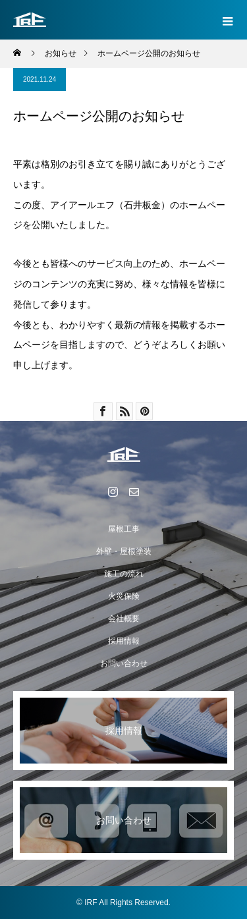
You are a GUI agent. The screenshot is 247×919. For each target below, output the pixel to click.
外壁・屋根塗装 (123, 551)
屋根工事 (124, 529)
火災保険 (124, 596)
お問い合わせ (124, 663)
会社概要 (124, 618)
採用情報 (124, 641)
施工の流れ (124, 573)
